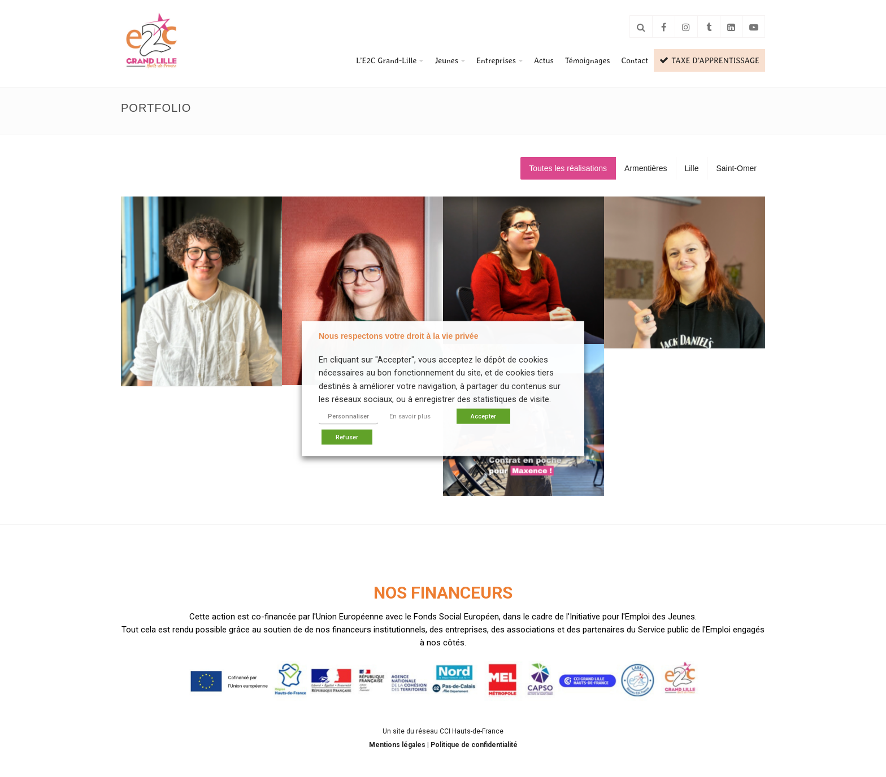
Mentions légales (398, 745)
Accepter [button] (483, 416)
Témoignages (587, 60)
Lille (692, 168)
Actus (544, 60)
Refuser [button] (347, 436)
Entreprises (496, 60)
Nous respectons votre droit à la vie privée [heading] (398, 336)
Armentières (645, 168)
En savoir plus (410, 416)
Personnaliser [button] (348, 416)
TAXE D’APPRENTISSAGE (709, 60)
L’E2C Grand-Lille (386, 60)
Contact (635, 60)
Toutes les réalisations (568, 168)
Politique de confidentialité (474, 745)
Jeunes (446, 60)
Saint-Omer (736, 168)
